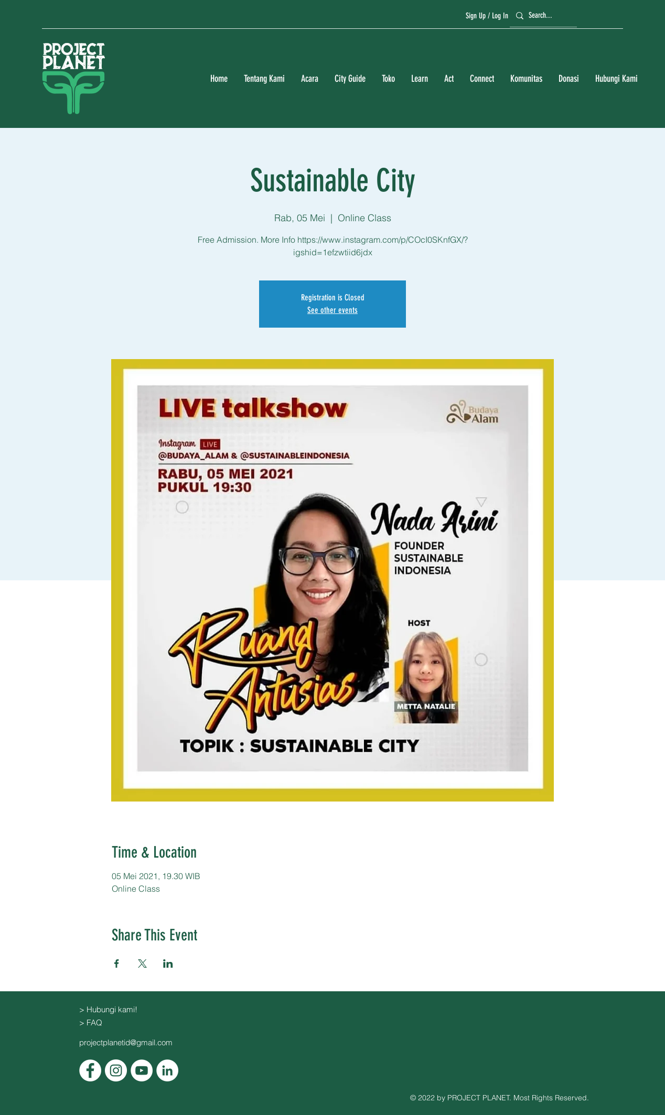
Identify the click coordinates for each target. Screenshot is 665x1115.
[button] (264, 79)
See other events (332, 310)
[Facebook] (90, 1070)
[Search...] (542, 15)
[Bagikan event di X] (142, 963)
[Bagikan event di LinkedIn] (168, 963)
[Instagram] (116, 1070)
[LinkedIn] (167, 1070)
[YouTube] (142, 1070)
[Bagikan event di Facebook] (117, 963)
